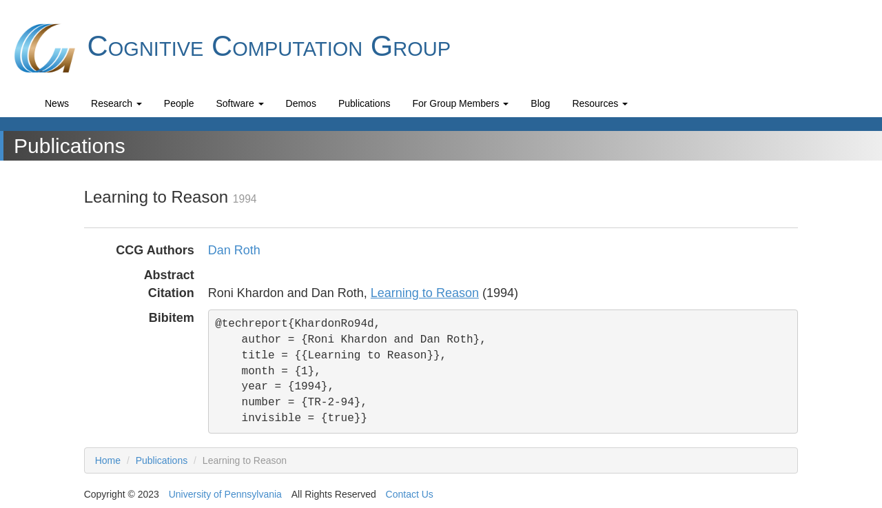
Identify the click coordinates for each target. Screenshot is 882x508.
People (179, 103)
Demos (301, 103)
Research (116, 103)
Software (239, 103)
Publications (364, 103)
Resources (600, 103)
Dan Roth (234, 250)
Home (108, 460)
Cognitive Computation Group (230, 48)
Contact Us (409, 494)
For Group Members (460, 103)
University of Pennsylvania (225, 494)
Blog (540, 103)
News (57, 103)
